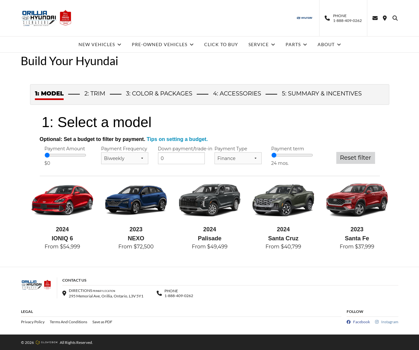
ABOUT (329, 44)
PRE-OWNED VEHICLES (163, 44)
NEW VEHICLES (100, 44)
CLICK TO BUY (221, 44)
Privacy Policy (33, 321)
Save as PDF (102, 321)
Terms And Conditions (68, 321)
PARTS (296, 44)
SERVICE (261, 44)
